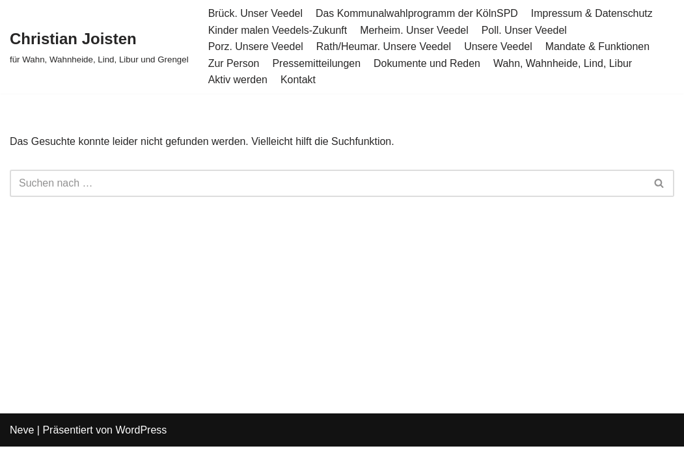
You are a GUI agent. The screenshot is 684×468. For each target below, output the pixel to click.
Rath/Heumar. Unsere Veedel (384, 46)
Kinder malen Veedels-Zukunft (278, 30)
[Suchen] (327, 183)
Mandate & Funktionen (598, 46)
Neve (22, 451)
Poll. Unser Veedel (525, 30)
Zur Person (234, 63)
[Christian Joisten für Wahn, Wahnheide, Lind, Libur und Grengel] (99, 46)
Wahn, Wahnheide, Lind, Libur (563, 63)
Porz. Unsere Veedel (256, 46)
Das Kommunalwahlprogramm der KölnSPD (417, 13)
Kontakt (298, 79)
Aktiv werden (238, 79)
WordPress (141, 451)
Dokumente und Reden (428, 63)
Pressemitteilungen (317, 63)
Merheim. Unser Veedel (415, 30)
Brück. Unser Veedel (255, 13)
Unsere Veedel (499, 46)
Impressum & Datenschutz (593, 13)
